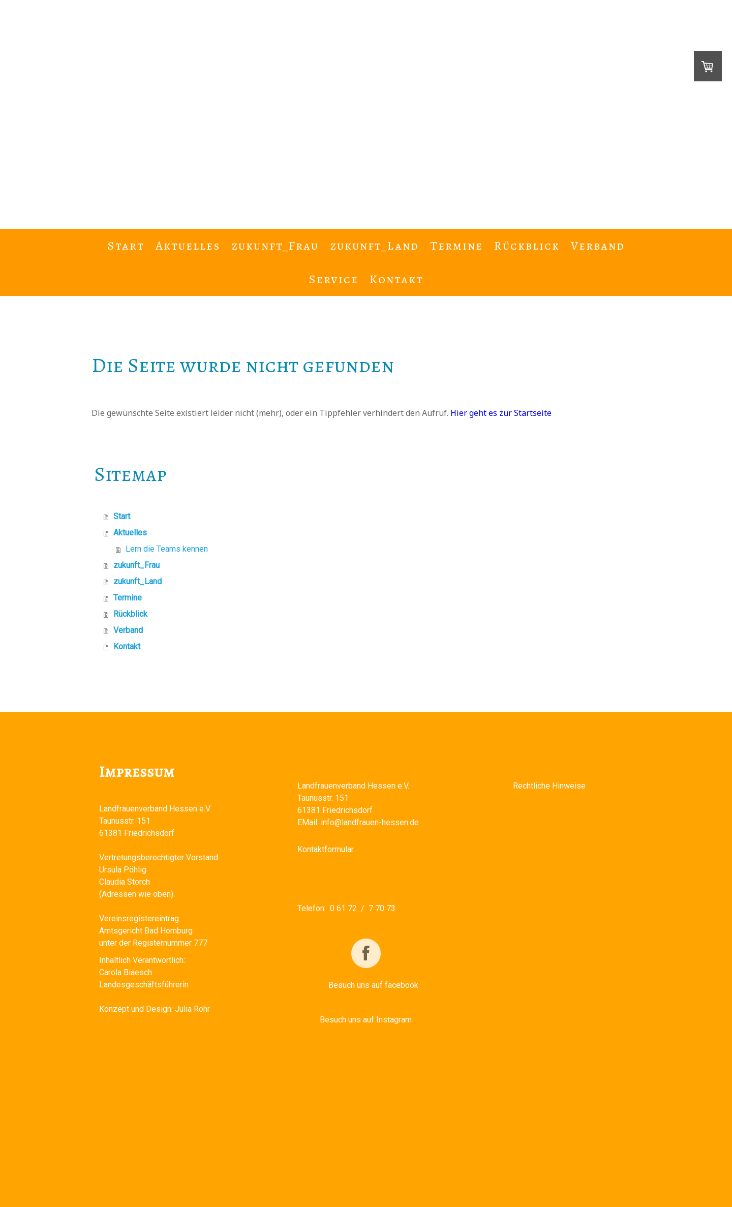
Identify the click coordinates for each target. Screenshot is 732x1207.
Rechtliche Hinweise (549, 786)
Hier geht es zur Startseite (501, 412)
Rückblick (527, 245)
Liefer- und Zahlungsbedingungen (192, 1139)
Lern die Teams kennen (167, 549)
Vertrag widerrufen (135, 1150)
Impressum (114, 1139)
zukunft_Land (374, 245)
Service (333, 279)
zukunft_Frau (275, 245)
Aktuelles (188, 245)
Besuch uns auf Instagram (366, 1019)
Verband (598, 245)
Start (125, 245)
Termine (456, 245)
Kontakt (396, 279)
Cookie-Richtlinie (323, 1139)
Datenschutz (271, 1139)
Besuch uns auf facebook (373, 985)
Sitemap (367, 1139)
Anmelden (619, 1161)
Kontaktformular (325, 849)
